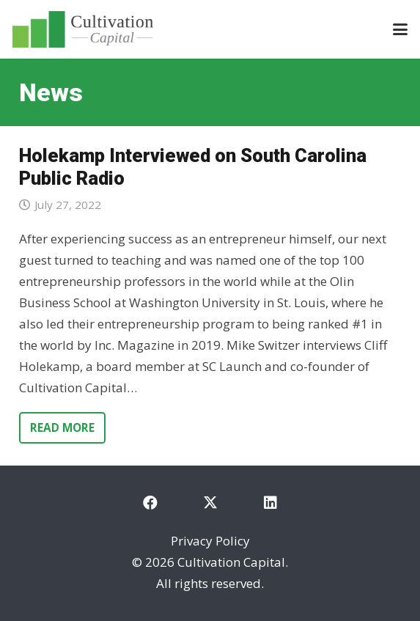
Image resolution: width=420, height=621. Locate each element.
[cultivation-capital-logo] (82, 29)
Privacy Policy (210, 540)
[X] (210, 503)
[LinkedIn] (270, 503)
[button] (400, 29)
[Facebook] (150, 503)
